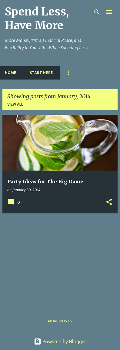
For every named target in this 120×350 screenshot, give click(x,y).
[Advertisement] (60, 260)
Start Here (41, 73)
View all (15, 104)
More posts (60, 321)
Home (10, 73)
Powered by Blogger (60, 341)
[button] (109, 202)
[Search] (97, 12)
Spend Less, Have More (37, 18)
